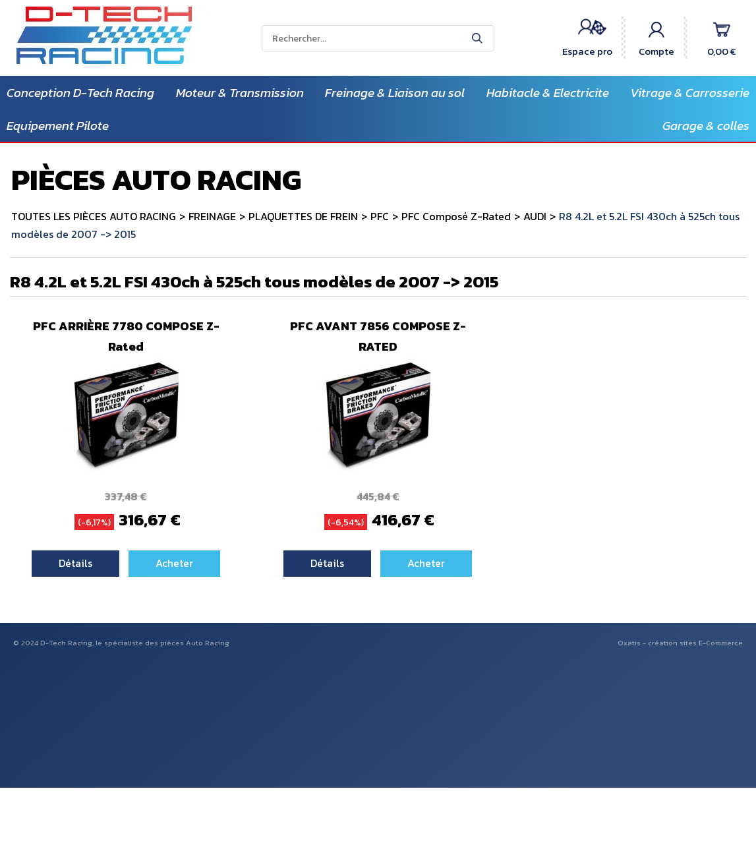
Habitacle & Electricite (547, 92)
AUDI (534, 216)
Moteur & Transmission (240, 92)
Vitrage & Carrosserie (689, 92)
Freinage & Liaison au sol (395, 92)
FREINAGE (212, 216)
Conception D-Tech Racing (80, 92)
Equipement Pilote (58, 125)
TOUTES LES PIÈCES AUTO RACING (93, 216)
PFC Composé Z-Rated (456, 216)
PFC (379, 216)
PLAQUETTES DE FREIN (303, 216)
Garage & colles (705, 125)
